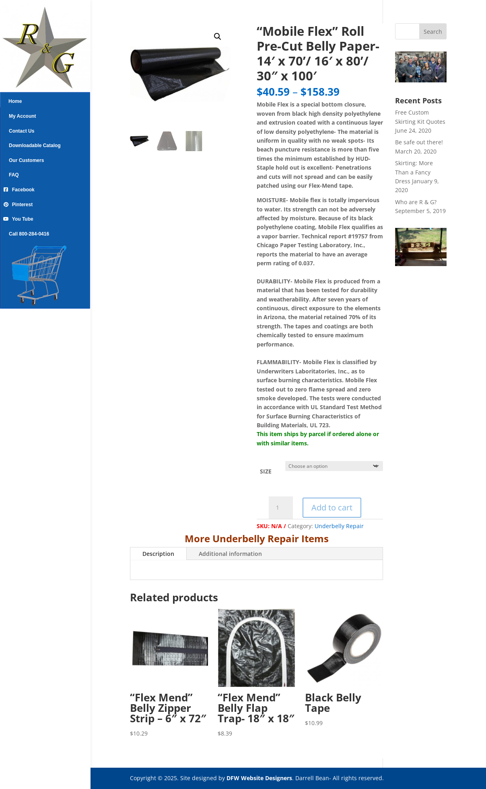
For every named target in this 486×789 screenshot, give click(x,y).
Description (158, 553)
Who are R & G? (416, 202)
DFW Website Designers (259, 778)
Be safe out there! (419, 142)
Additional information (230, 553)
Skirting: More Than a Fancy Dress (414, 172)
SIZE (266, 471)
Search (433, 31)
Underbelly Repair (339, 526)
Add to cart (331, 507)
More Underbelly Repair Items (257, 538)
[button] (217, 36)
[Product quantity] (281, 507)
